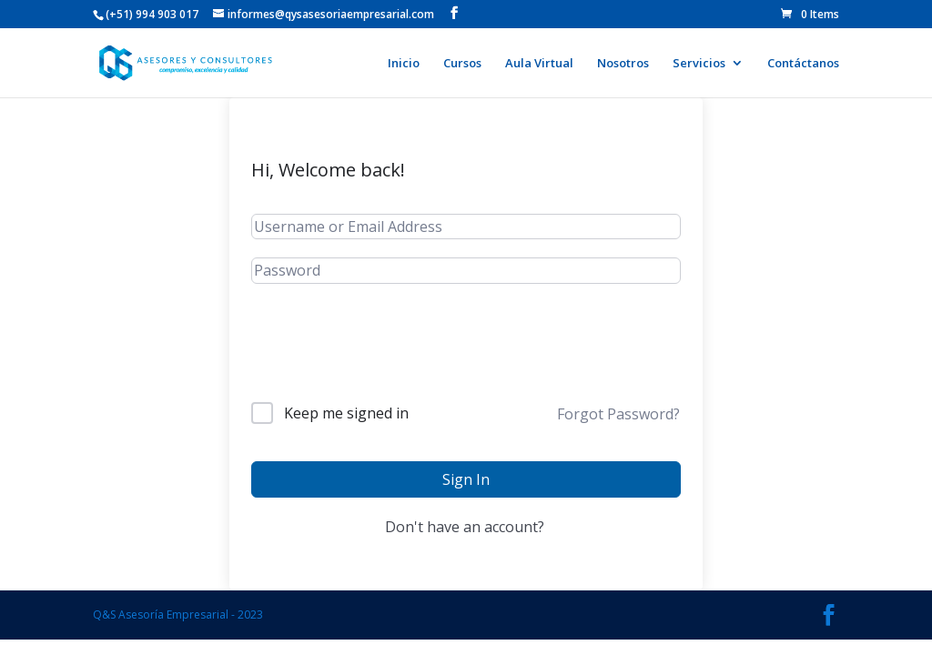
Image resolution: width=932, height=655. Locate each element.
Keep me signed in (346, 413)
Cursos (462, 63)
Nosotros (623, 63)
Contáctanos (803, 63)
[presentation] (389, 357)
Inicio (404, 63)
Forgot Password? (618, 414)
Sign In (466, 479)
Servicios (699, 63)
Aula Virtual (539, 63)
